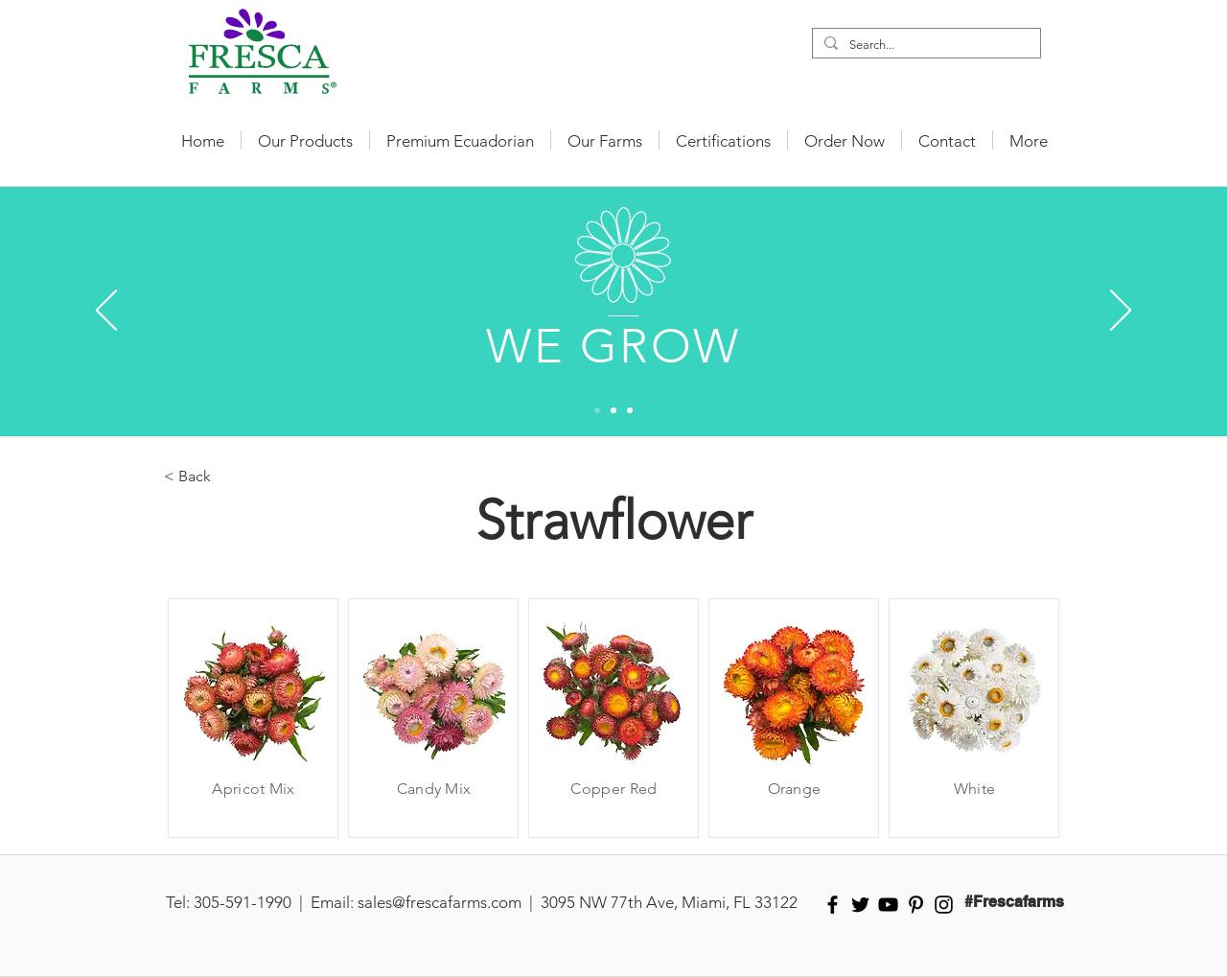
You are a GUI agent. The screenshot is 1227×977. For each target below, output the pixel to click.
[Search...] (924, 45)
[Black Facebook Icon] (833, 905)
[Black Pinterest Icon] (916, 905)
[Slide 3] (630, 410)
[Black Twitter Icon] (860, 905)
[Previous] (106, 312)
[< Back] (227, 476)
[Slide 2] (613, 410)
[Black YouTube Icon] (888, 905)
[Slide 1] (597, 410)
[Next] (1120, 312)
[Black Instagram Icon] (944, 905)
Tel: (178, 902)
